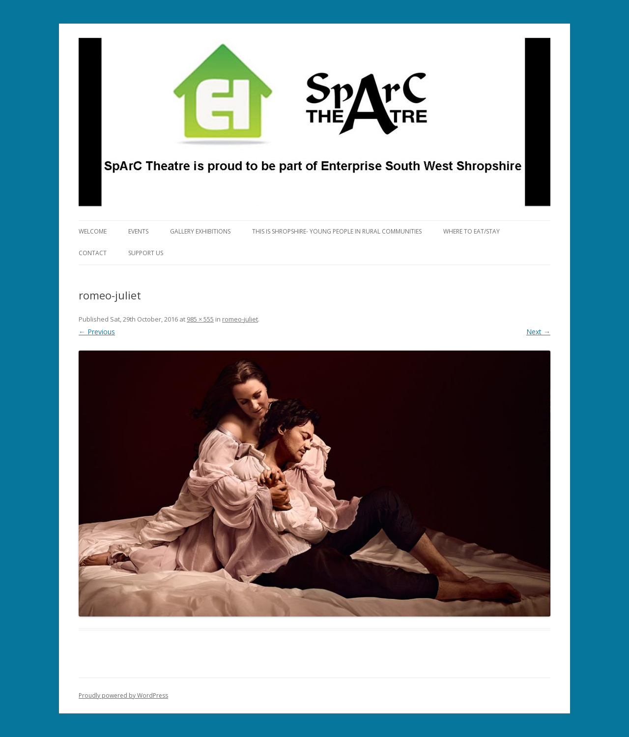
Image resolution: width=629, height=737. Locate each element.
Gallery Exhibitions (200, 231)
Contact (93, 253)
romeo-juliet (240, 319)
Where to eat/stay (471, 231)
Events (138, 231)
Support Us (145, 253)
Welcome (93, 231)
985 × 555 (200, 319)
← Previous (97, 331)
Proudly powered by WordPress (123, 695)
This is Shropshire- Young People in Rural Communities (337, 231)
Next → (538, 331)
